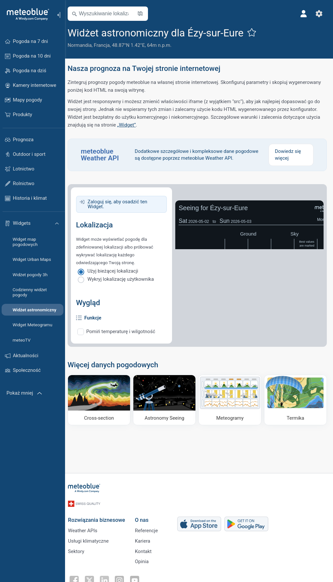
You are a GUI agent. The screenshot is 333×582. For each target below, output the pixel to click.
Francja (106, 45)
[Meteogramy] (231, 399)
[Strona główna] (25, 14)
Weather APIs (86, 528)
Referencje (150, 528)
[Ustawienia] (318, 13)
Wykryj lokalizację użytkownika (124, 279)
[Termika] (295, 399)
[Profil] (303, 13)
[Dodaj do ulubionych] (255, 32)
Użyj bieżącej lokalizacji (116, 271)
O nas (145, 517)
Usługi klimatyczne (92, 539)
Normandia (84, 45)
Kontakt (147, 550)
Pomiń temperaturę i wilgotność (124, 331)
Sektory (80, 550)
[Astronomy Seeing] (166, 399)
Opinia (145, 560)
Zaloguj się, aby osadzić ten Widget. (121, 204)
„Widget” (130, 125)
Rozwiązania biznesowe (100, 517)
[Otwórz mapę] (144, 14)
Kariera (146, 539)
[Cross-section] (102, 399)
